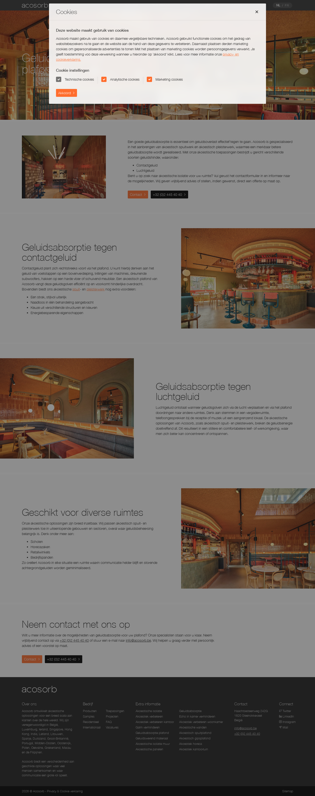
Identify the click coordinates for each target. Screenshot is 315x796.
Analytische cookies (125, 79)
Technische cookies (79, 79)
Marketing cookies (169, 79)
